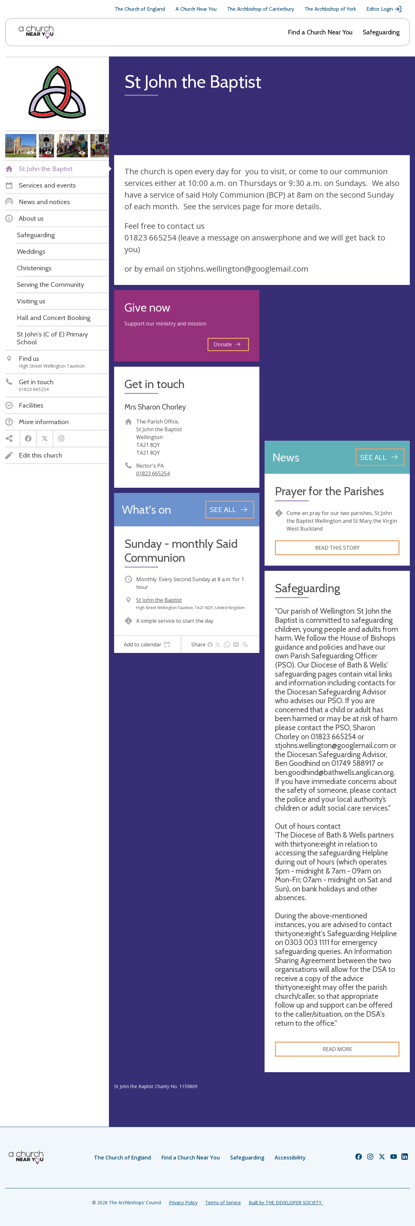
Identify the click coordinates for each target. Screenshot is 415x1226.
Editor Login (384, 9)
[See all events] (229, 509)
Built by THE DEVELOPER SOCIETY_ (286, 1202)
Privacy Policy (183, 1202)
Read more (337, 1049)
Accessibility (290, 1157)
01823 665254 (153, 473)
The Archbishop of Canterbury (260, 9)
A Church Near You (196, 9)
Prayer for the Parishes (329, 491)
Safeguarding (381, 32)
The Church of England (139, 9)
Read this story (337, 547)
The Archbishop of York (330, 9)
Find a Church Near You (320, 32)
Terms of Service (223, 1202)
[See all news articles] (380, 457)
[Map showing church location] (337, 362)
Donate (227, 344)
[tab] (147, 644)
